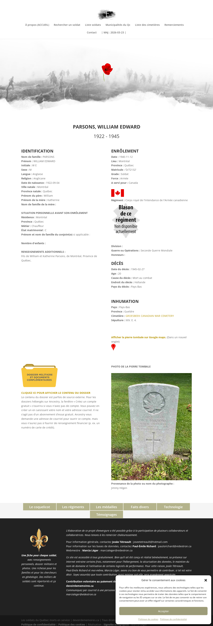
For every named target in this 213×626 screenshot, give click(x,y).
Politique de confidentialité (173, 619)
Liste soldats (93, 25)
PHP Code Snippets (93, 623)
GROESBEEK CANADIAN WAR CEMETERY (150, 316)
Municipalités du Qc (118, 25)
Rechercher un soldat (67, 25)
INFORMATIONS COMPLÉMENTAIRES (172, 3)
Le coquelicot (25, 507)
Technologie (155, 507)
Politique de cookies (148, 619)
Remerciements (174, 25)
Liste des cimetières (147, 25)
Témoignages (188, 507)
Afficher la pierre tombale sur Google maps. (138, 337)
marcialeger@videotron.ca (116, 542)
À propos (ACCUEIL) (37, 25)
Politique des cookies (71, 616)
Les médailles (90, 507)
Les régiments (58, 507)
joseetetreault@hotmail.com (150, 534)
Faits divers (123, 507)
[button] (206, 580)
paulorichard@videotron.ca (174, 538)
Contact (92, 32)
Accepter (163, 611)
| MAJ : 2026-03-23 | (113, 32)
